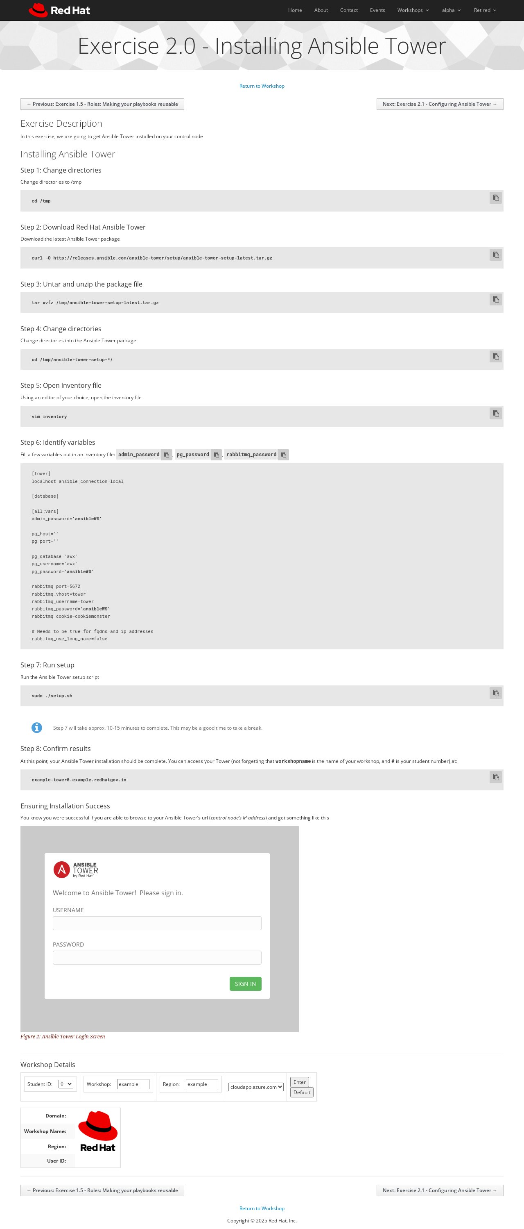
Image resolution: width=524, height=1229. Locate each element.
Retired (485, 10)
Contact (349, 10)
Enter (300, 1082)
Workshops (414, 10)
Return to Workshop (262, 85)
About (321, 10)
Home (295, 10)
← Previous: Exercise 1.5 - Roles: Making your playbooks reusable (102, 103)
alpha (452, 10)
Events (377, 10)
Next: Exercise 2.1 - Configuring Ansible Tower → (440, 103)
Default (302, 1092)
